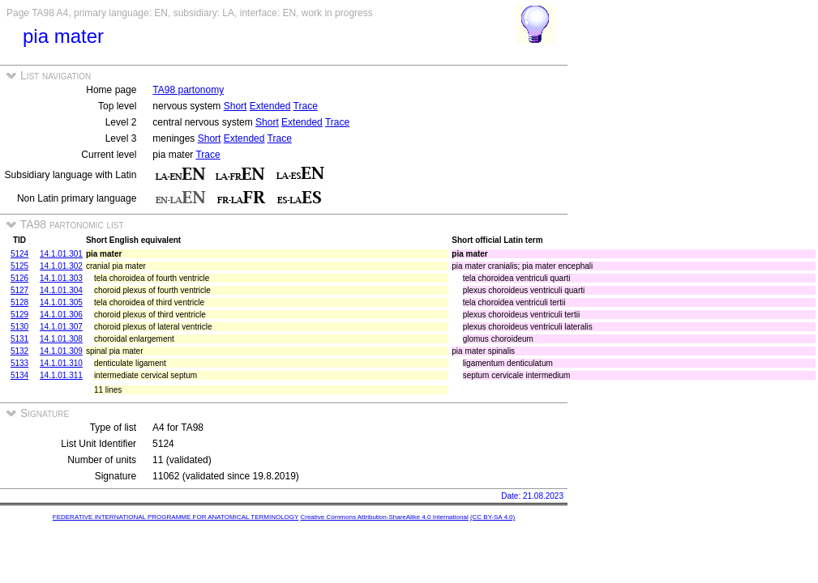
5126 (19, 278)
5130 (19, 326)
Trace (305, 106)
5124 (19, 253)
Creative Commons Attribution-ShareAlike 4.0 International (384, 517)
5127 (19, 290)
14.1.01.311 (61, 375)
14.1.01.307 (61, 326)
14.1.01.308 (61, 338)
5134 (19, 375)
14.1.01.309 (61, 351)
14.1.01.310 (61, 363)
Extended (270, 106)
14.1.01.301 (61, 253)
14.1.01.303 (61, 278)
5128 (19, 302)
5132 (19, 351)
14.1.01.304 (61, 290)
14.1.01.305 (61, 302)
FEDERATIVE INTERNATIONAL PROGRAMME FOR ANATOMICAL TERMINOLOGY (175, 517)
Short (235, 106)
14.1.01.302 (61, 266)
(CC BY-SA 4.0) (492, 517)
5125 (19, 266)
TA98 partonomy (188, 90)
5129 (19, 314)
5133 (19, 363)
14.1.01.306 (61, 314)
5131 (19, 338)
